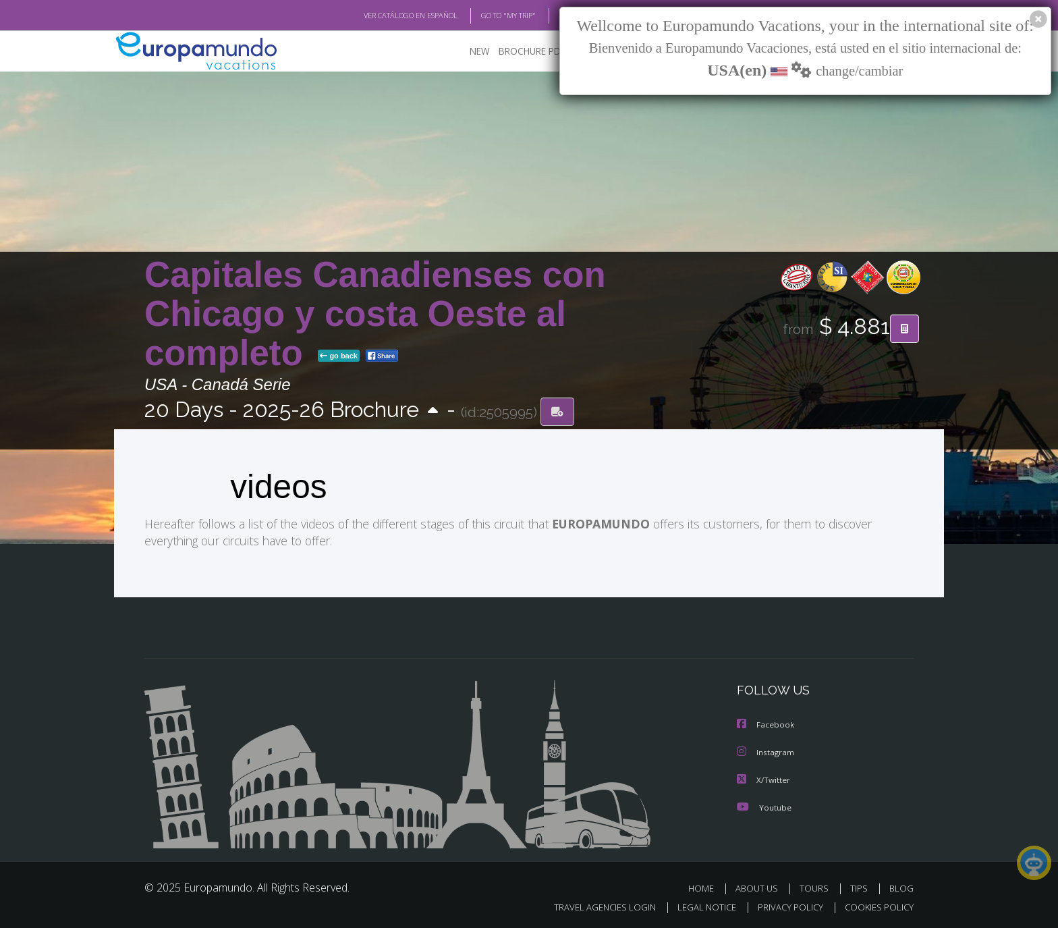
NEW (466, 51)
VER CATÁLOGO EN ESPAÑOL (379, 15)
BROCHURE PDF (522, 51)
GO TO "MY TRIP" (486, 15)
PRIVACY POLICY (784, 905)
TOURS (817, 886)
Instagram (766, 751)
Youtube (764, 805)
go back (339, 356)
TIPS (860, 886)
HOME (706, 886)
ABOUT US (760, 886)
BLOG (551, 15)
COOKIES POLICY (876, 905)
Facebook (766, 724)
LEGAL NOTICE (697, 905)
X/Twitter (764, 778)
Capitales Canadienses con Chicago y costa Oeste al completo (375, 313)
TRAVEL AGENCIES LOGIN (592, 905)
